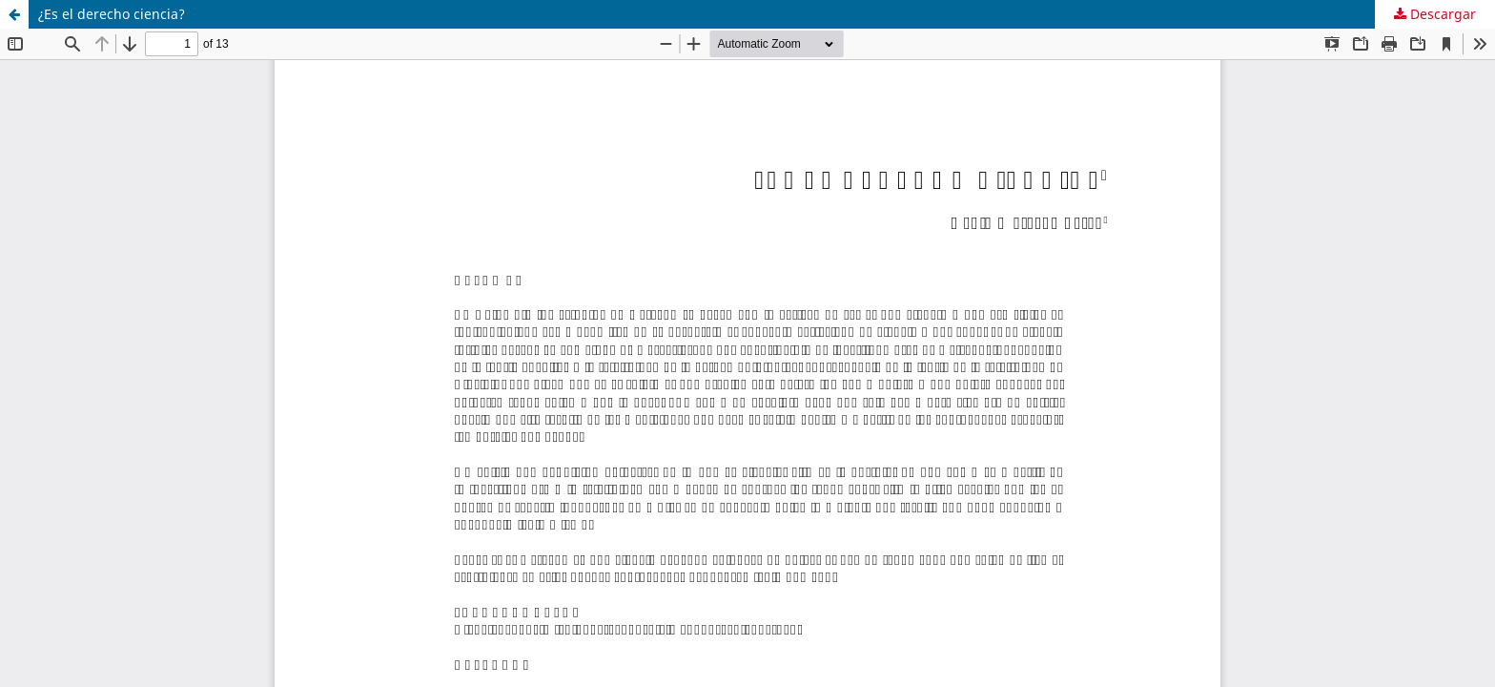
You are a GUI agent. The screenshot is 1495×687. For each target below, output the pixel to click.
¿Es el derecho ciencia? (111, 14)
